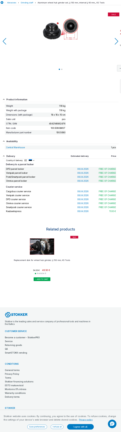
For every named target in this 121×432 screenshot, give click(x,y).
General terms (12, 370)
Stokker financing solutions (19, 381)
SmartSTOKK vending (16, 352)
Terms (8, 377)
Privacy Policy (12, 374)
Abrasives (11, 2)
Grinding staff (27, 2)
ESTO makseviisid (14, 385)
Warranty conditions (15, 393)
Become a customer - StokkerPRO (22, 337)
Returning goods (13, 345)
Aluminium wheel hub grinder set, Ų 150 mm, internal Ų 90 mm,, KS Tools (71, 2)
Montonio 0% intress (15, 389)
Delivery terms (12, 397)
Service (9, 341)
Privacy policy (86, 419)
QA (6, 349)
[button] (112, 424)
